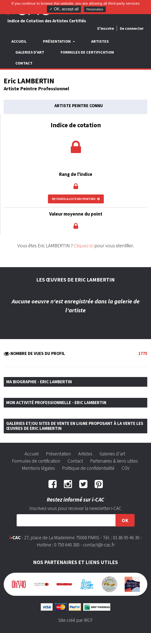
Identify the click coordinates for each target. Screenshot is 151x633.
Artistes (100, 41)
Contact (24, 63)
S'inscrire (105, 28)
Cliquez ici (83, 245)
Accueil (19, 41)
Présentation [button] (57, 41)
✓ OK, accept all (63, 9)
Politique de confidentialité (88, 468)
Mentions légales (38, 468)
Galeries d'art (29, 52)
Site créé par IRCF (75, 620)
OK (125, 520)
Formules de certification (87, 52)
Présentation (58, 454)
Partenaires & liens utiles (114, 461)
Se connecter (132, 28)
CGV (125, 468)
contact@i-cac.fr (98, 545)
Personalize (94, 9)
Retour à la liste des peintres (76, 199)
